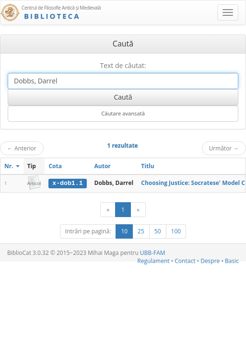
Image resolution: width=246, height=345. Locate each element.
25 (141, 231)
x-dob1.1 (67, 183)
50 (157, 231)
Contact (185, 261)
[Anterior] (108, 209)
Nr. (12, 166)
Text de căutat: (123, 65)
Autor (102, 166)
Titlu (147, 166)
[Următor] (138, 209)
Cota (55, 166)
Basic (232, 261)
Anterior (21, 148)
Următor (224, 148)
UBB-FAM (152, 253)
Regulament (153, 261)
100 (176, 231)
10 (124, 231)
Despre (210, 261)
